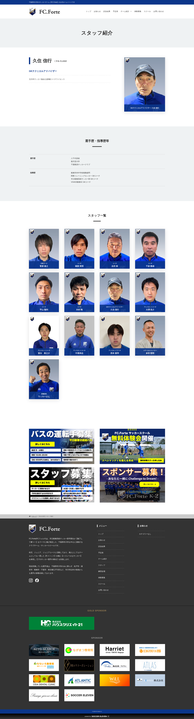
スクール (147, 11)
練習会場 (101, 571)
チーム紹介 (126, 11)
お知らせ (97, 11)
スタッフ (101, 565)
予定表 (115, 11)
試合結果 (106, 11)
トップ (88, 11)
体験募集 (137, 11)
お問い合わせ (158, 11)
